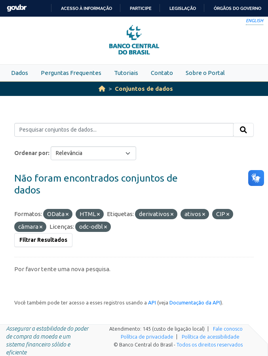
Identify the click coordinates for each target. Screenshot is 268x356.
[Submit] (243, 130)
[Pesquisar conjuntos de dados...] (124, 130)
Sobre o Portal (205, 72)
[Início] (102, 88)
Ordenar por (31, 153)
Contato (162, 72)
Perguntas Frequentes (71, 72)
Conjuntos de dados (144, 88)
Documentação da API (194, 302)
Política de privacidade (147, 336)
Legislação (182, 8)
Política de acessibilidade (210, 336)
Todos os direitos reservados (210, 344)
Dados (19, 72)
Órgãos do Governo (237, 8)
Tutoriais (126, 72)
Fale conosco (228, 328)
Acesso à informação (86, 8)
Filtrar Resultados (43, 240)
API (152, 302)
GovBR (17, 8)
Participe (141, 8)
